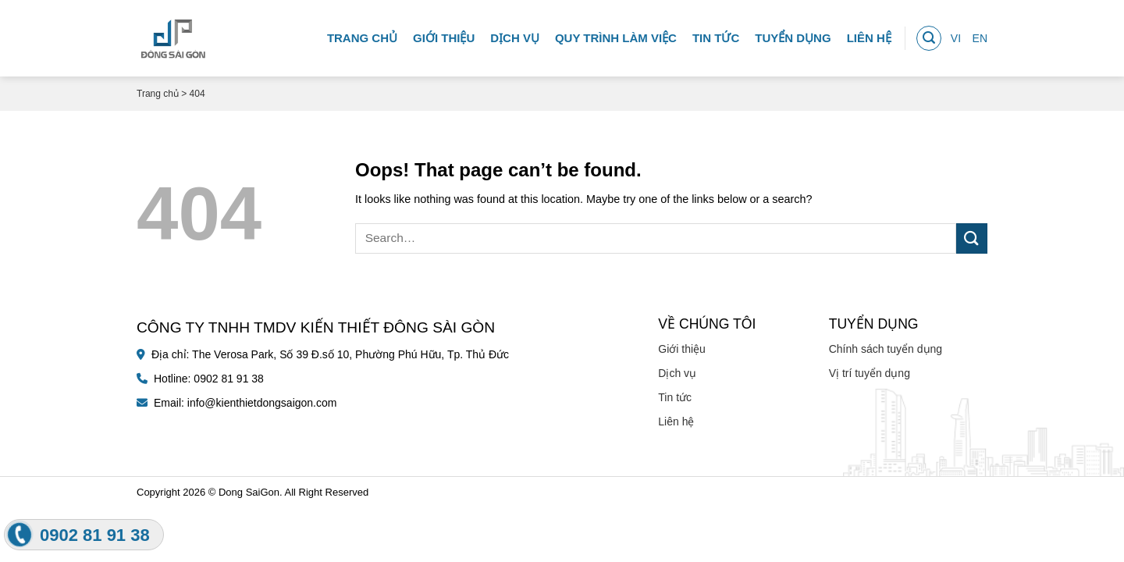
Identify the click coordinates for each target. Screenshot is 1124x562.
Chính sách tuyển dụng (885, 349)
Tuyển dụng (793, 34)
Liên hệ (869, 34)
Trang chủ (362, 34)
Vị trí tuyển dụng (869, 373)
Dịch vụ (514, 34)
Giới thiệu (444, 34)
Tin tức (715, 34)
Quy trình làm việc (616, 34)
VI (956, 35)
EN (980, 35)
